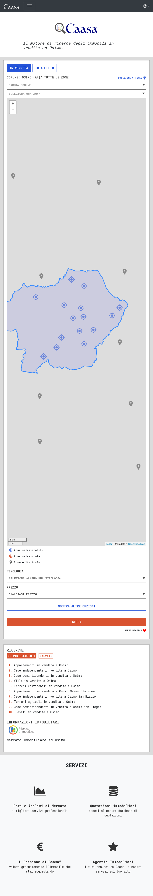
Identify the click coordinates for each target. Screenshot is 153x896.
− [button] (12, 110)
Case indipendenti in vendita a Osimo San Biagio (55, 696)
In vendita (19, 68)
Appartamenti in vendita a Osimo (41, 665)
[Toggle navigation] (29, 6)
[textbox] (76, 85)
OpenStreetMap (136, 544)
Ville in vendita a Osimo (35, 681)
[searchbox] (76, 578)
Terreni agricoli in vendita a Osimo (44, 702)
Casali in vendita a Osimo (37, 712)
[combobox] (76, 85)
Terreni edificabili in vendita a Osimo (47, 686)
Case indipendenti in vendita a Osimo (45, 670)
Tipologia (15, 571)
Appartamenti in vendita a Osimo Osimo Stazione (54, 691)
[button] (146, 6)
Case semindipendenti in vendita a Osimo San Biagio (57, 707)
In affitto (44, 68)
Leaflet (109, 544)
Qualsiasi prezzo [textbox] (23, 594)
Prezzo (12, 587)
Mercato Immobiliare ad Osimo (36, 740)
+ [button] (12, 104)
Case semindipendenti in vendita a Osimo (48, 675)
